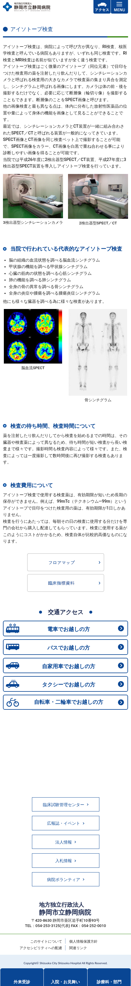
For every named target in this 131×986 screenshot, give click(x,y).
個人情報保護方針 (83, 941)
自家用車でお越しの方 (68, 666)
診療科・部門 (109, 982)
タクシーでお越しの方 (68, 684)
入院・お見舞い (65, 982)
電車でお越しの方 (68, 629)
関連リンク (78, 948)
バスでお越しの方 (68, 648)
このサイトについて (46, 941)
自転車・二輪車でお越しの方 (68, 702)
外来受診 (22, 982)
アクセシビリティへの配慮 (41, 948)
